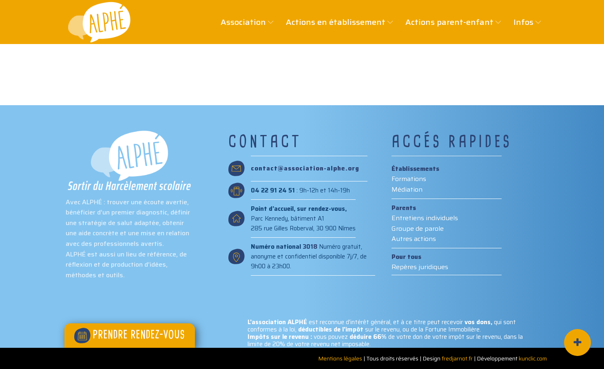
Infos (519, 22)
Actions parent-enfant (445, 22)
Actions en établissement (331, 22)
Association (238, 22)
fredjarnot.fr (457, 358)
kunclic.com (533, 358)
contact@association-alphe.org (305, 168)
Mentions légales (340, 358)
